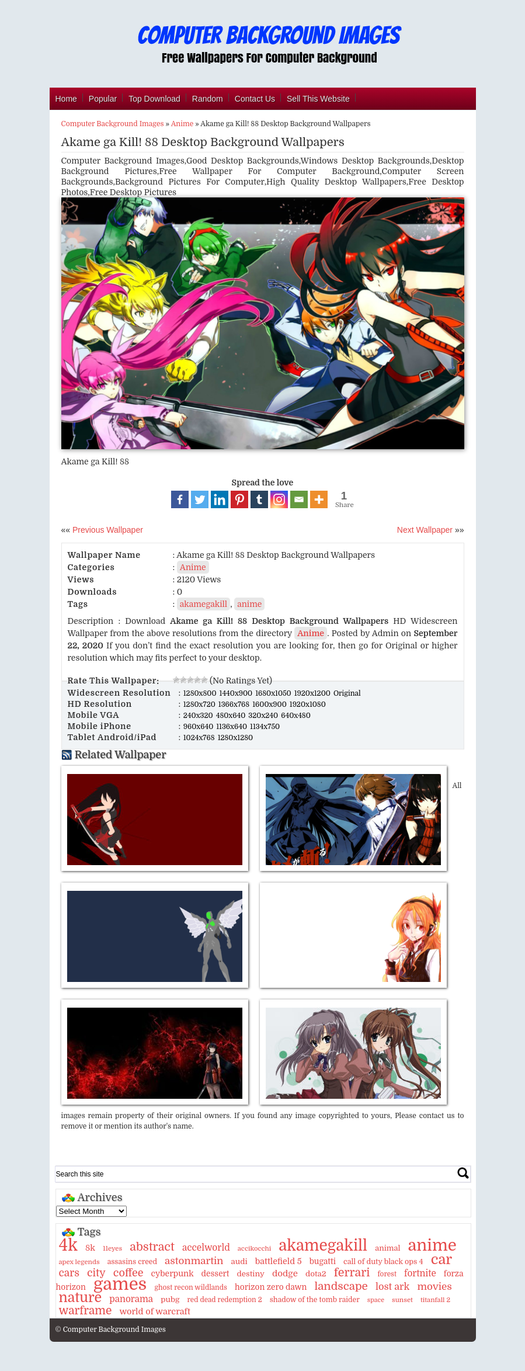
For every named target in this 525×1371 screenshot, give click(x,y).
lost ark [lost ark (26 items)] (392, 1286)
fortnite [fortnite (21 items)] (420, 1273)
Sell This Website (318, 98)
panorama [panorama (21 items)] (131, 1299)
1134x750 (265, 727)
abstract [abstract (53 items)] (152, 1247)
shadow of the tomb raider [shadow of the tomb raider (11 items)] (315, 1300)
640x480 (296, 715)
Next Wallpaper (425, 529)
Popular (103, 98)
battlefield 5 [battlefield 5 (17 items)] (278, 1261)
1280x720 (200, 704)
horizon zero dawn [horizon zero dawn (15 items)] (271, 1287)
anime (249, 604)
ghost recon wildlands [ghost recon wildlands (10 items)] (190, 1287)
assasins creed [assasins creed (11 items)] (132, 1262)
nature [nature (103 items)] (80, 1298)
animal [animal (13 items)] (387, 1248)
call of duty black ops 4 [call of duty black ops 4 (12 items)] (383, 1262)
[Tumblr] (259, 499)
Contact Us (255, 98)
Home (66, 98)
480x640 (232, 715)
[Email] (299, 499)
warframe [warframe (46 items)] (85, 1310)
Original (347, 693)
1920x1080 (308, 704)
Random (207, 98)
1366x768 (234, 704)
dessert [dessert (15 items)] (215, 1273)
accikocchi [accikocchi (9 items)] (254, 1248)
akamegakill (203, 604)
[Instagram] (279, 499)
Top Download (154, 98)
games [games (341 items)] (120, 1284)
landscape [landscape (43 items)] (340, 1286)
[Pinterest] (239, 499)
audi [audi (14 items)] (239, 1261)
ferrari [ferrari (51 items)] (352, 1272)
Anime (182, 124)
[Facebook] (180, 499)
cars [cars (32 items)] (69, 1273)
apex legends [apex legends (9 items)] (79, 1262)
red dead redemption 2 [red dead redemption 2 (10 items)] (224, 1300)
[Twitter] (199, 499)
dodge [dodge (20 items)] (285, 1273)
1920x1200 (313, 693)
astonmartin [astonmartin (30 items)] (194, 1260)
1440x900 (237, 693)
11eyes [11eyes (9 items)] (112, 1248)
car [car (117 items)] (442, 1259)
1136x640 (232, 727)
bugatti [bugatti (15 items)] (323, 1261)
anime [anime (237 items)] (432, 1245)
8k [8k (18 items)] (90, 1247)
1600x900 (270, 704)
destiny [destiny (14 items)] (250, 1273)
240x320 (199, 715)
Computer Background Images (112, 124)
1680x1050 (274, 693)
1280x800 (200, 693)
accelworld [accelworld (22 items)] (206, 1247)
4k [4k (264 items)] (68, 1245)
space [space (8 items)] (375, 1300)
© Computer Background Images (110, 1329)
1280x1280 (235, 738)
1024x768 (200, 738)
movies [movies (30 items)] (434, 1286)
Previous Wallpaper (106, 529)
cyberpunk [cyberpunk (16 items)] (172, 1273)
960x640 (199, 727)
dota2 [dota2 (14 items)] (315, 1273)
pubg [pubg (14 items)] (170, 1299)
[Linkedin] (219, 499)
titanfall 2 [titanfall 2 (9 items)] (435, 1300)
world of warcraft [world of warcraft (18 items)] (154, 1311)
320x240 (264, 715)
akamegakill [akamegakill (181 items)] (323, 1245)
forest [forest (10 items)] (387, 1274)
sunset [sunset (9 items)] (402, 1300)
